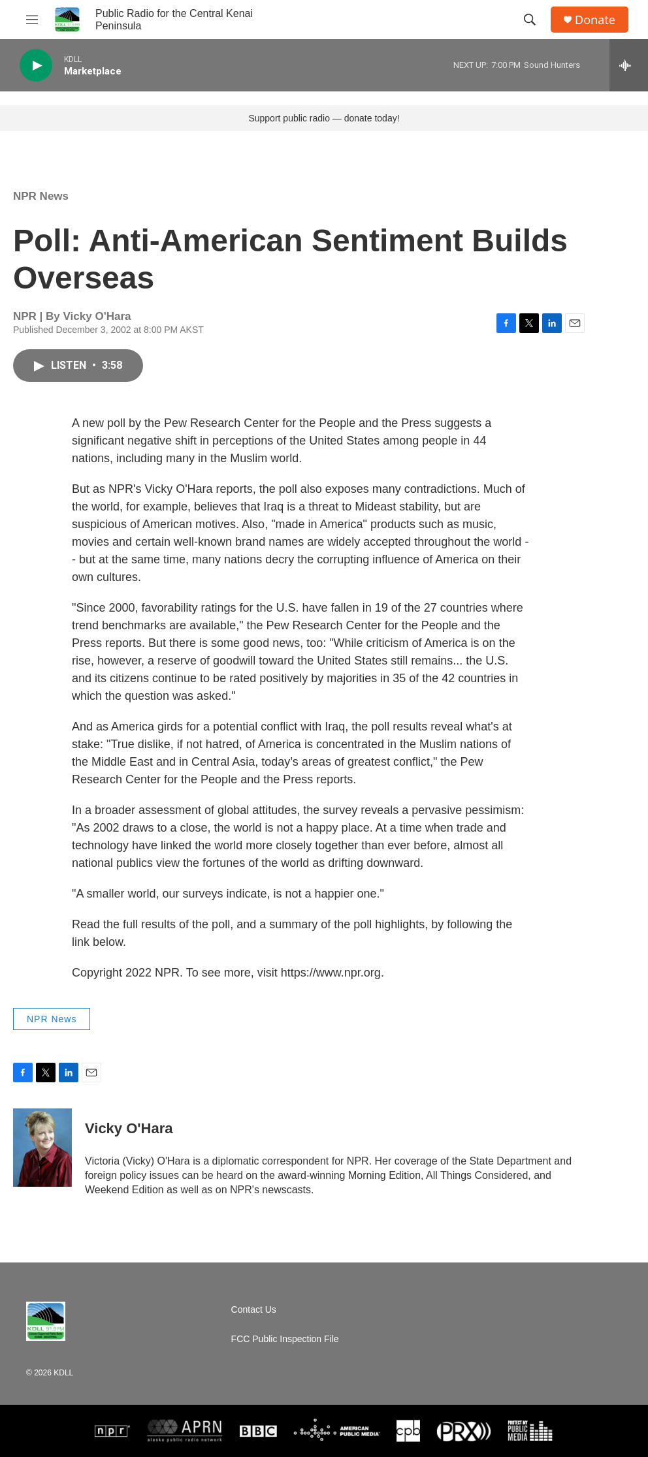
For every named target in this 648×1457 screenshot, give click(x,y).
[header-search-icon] (529, 19)
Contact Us (253, 1310)
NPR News (41, 196)
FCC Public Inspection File (285, 1339)
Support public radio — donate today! (323, 118)
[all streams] (628, 65)
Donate (595, 20)
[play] (35, 65)
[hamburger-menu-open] (32, 20)
